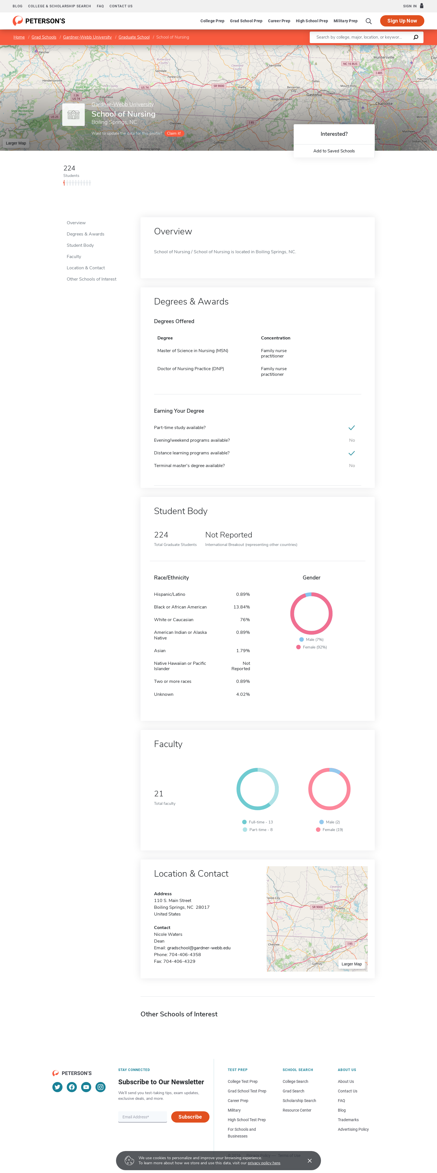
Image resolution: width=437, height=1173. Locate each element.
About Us (346, 1081)
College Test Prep (243, 1081)
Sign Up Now (402, 21)
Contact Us (347, 1091)
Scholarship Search (299, 1100)
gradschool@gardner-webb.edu (199, 948)
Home (19, 37)
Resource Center (297, 1110)
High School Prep (312, 21)
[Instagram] (100, 1087)
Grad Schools (44, 37)
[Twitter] (57, 1087)
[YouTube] (86, 1087)
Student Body (80, 245)
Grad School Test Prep (247, 1091)
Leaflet (368, 47)
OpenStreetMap (399, 47)
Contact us (121, 6)
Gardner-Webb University (87, 37)
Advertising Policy (353, 1129)
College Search (295, 1081)
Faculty (74, 257)
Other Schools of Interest (91, 279)
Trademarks (348, 1120)
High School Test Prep (247, 1120)
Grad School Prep (246, 21)
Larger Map (16, 143)
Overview (76, 223)
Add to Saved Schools (334, 151)
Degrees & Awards (85, 234)
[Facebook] (72, 1087)
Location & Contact (86, 268)
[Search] (368, 21)
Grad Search (293, 1091)
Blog (18, 6)
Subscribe (190, 1117)
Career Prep (279, 21)
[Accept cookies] (305, 1160)
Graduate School (134, 37)
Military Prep (346, 21)
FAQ (100, 6)
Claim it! (174, 133)
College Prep (212, 21)
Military (234, 1110)
